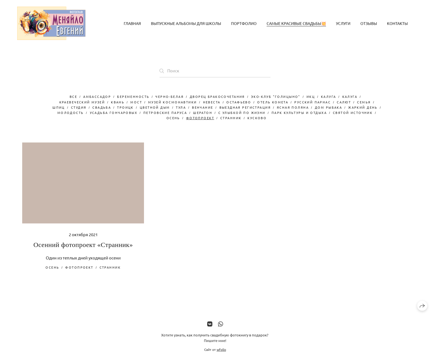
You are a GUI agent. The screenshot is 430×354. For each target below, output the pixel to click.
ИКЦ (311, 96)
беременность (133, 96)
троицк (125, 107)
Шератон (202, 112)
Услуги (343, 23)
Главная (132, 23)
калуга (350, 96)
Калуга (328, 96)
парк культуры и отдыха (299, 112)
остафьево (238, 102)
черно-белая (169, 96)
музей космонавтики (172, 102)
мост (136, 102)
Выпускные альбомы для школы (186, 23)
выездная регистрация (245, 107)
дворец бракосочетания (217, 96)
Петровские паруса (165, 112)
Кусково (257, 118)
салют (344, 102)
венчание (202, 107)
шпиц (58, 107)
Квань (117, 102)
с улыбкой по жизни (241, 112)
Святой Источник (353, 112)
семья (364, 102)
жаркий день (363, 107)
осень (173, 118)
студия (79, 107)
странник (230, 118)
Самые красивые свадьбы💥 (296, 23)
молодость (70, 112)
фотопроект (200, 118)
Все (73, 96)
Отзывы (368, 23)
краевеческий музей (82, 102)
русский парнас (312, 102)
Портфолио (244, 23)
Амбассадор (97, 96)
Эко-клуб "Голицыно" (275, 96)
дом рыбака (328, 107)
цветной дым (155, 107)
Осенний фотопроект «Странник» (83, 244)
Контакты (397, 23)
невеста (212, 102)
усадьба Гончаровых (114, 112)
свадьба (101, 107)
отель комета (272, 102)
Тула (181, 107)
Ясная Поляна (293, 107)
